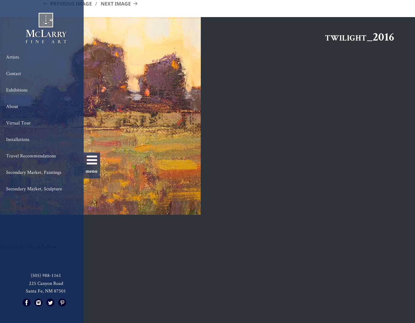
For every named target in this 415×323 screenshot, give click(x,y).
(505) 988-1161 (46, 275)
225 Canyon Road (46, 283)
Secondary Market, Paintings (33, 172)
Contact (13, 73)
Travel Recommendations (31, 156)
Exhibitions (17, 90)
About (12, 106)
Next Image (116, 3)
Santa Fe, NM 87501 (46, 291)
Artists (12, 57)
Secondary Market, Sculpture (34, 188)
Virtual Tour (18, 123)
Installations (18, 139)
